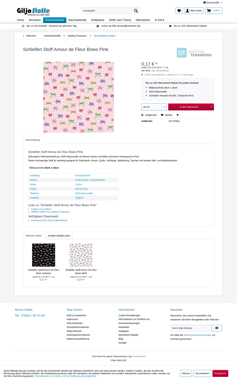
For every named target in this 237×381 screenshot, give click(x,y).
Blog (120, 338)
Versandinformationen (78, 327)
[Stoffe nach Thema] (120, 20)
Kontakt (122, 342)
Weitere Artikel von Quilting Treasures (49, 211)
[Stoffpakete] (98, 20)
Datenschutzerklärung (78, 338)
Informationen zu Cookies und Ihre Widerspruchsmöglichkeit (65, 376)
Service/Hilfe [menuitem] (211, 2)
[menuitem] (110, 10)
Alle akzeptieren (202, 373)
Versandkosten (139, 356)
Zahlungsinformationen (78, 335)
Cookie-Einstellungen (129, 315)
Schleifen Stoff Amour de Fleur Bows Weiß (81, 272)
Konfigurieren (220, 373)
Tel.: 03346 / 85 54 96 (30, 315)
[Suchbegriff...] (110, 10)
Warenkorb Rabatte (128, 335)
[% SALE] (159, 20)
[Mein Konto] (194, 10)
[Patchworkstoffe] (54, 20)
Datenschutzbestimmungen (197, 335)
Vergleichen (149, 115)
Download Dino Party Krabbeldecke (47, 220)
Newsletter (123, 327)
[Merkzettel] (179, 10)
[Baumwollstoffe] (77, 20)
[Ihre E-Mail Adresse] (191, 328)
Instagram (123, 331)
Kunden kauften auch (59, 235)
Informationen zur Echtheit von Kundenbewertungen (134, 321)
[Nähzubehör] (142, 20)
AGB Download (74, 323)
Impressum (72, 319)
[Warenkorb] (213, 10)
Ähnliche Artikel (33, 235)
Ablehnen (186, 373)
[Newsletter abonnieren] (217, 328)
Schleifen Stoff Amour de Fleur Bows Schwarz (43, 272)
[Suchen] (135, 10)
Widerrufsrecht (74, 331)
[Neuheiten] (34, 20)
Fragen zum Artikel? (40, 209)
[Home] (20, 20)
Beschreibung (33, 140)
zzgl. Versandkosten (160, 71)
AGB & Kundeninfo (76, 315)
